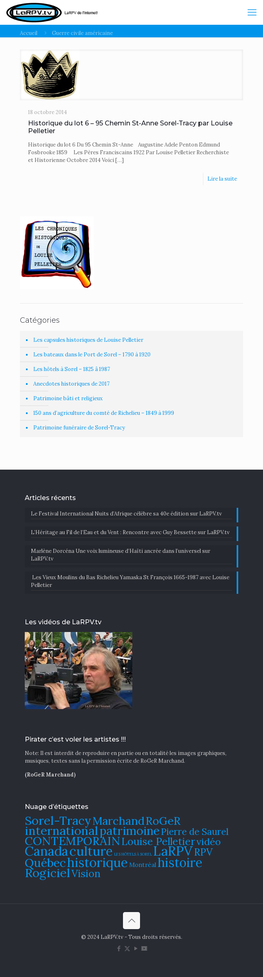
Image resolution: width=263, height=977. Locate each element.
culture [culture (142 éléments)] (91, 851)
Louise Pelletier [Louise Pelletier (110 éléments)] (158, 841)
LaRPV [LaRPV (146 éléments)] (173, 851)
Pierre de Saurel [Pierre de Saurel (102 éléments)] (195, 831)
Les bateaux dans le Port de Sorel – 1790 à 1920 (92, 354)
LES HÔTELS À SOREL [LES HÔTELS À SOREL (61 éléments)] (133, 854)
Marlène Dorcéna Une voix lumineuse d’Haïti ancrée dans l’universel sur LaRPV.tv (120, 555)
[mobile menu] (252, 12)
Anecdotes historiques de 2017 (71, 383)
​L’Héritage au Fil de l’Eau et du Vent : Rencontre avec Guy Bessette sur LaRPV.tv (130, 532)
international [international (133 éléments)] (61, 830)
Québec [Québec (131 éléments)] (45, 862)
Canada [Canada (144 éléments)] (46, 851)
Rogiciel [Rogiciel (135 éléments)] (47, 872)
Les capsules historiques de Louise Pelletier (88, 339)
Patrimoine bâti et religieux (68, 398)
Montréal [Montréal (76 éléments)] (142, 865)
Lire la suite (222, 178)
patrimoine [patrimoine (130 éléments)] (129, 830)
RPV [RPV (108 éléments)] (203, 852)
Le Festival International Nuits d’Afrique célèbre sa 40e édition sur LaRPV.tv (126, 513)
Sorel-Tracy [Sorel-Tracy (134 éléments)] (58, 820)
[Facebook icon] (119, 948)
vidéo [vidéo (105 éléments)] (208, 841)
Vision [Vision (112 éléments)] (86, 873)
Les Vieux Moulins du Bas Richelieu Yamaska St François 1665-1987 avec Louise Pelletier (130, 581)
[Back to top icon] (131, 920)
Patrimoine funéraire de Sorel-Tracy (79, 427)
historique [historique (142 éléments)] (97, 862)
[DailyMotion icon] (144, 948)
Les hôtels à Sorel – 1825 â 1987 (71, 369)
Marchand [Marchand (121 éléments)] (118, 821)
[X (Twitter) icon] (127, 948)
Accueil (28, 33)
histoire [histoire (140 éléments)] (180, 862)
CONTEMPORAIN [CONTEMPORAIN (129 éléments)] (72, 840)
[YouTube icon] (136, 948)
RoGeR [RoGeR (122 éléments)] (163, 821)
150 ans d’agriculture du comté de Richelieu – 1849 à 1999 (103, 413)
